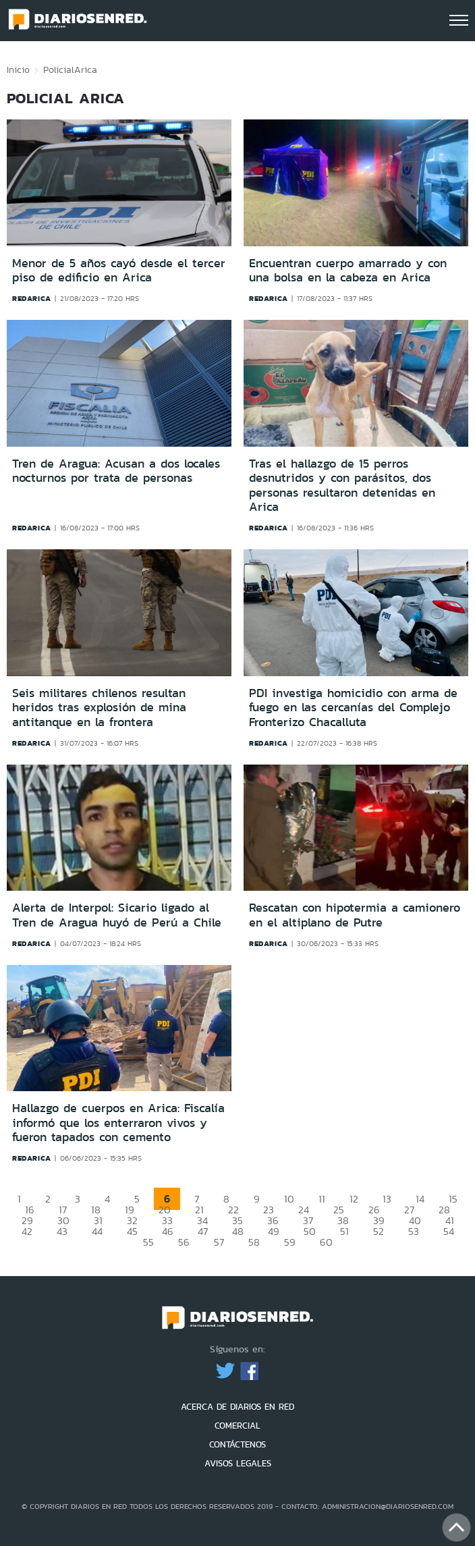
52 (378, 1231)
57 (219, 1242)
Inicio (18, 69)
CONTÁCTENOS (237, 1444)
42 (27, 1231)
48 (238, 1231)
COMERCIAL (237, 1425)
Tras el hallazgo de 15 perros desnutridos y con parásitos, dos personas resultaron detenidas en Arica (342, 485)
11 (321, 1199)
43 (62, 1231)
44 (97, 1231)
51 (344, 1231)
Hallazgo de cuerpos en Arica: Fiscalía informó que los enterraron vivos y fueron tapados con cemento (118, 1122)
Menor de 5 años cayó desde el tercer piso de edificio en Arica (118, 270)
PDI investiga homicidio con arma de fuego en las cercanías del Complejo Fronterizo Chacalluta (353, 707)
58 (254, 1242)
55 (148, 1242)
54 (448, 1231)
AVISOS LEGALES (237, 1463)
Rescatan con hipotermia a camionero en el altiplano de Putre (354, 915)
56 (184, 1242)
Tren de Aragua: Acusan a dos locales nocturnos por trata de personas (116, 471)
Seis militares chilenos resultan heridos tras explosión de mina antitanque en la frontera (99, 707)
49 (273, 1231)
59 (290, 1242)
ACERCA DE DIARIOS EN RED (237, 1406)
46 (167, 1231)
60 (326, 1242)
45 (132, 1231)
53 (413, 1231)
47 (203, 1231)
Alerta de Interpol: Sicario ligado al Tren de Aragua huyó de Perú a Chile (116, 915)
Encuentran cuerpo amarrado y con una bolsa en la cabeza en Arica (348, 270)
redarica (31, 298)
